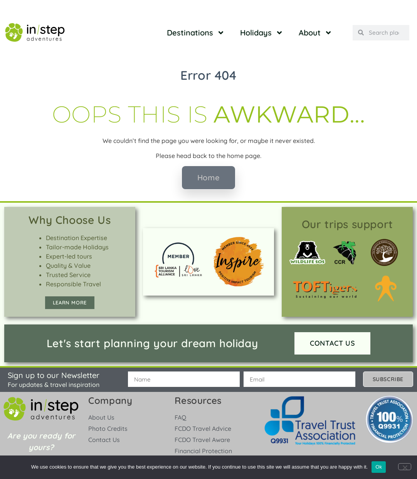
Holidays (261, 32)
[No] (404, 466)
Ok (378, 467)
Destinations (196, 32)
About (315, 32)
